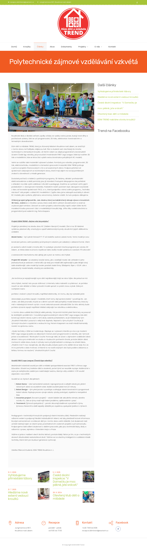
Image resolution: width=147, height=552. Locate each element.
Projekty (82, 46)
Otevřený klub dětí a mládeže (66, 497)
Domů (14, 46)
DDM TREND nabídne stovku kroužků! (116, 119)
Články (40, 46)
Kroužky (27, 46)
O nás (97, 46)
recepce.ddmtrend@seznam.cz (22, 2)
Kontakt (112, 46)
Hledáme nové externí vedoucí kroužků (18, 496)
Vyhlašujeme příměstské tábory (20, 476)
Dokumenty (66, 46)
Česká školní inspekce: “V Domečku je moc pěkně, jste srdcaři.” (65, 480)
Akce (52, 46)
